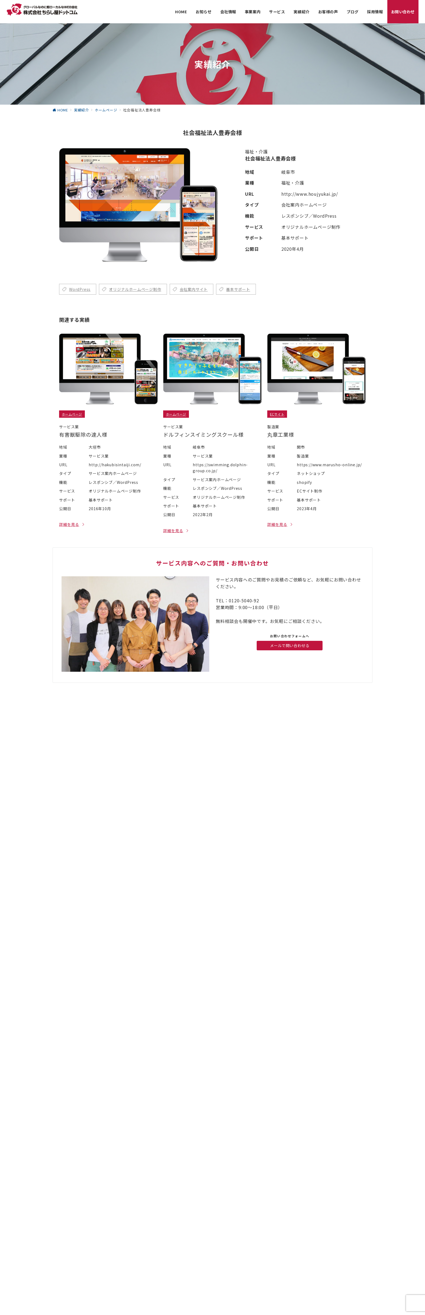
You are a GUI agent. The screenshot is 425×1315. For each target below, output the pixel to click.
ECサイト (277, 414)
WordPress (80, 289)
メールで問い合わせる (290, 645)
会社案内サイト (194, 289)
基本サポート (238, 289)
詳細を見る (69, 524)
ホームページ (72, 414)
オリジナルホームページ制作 (135, 289)
